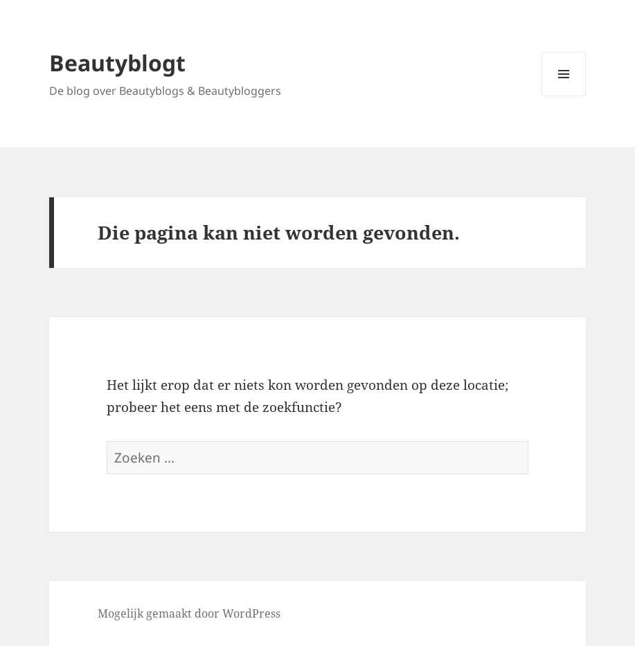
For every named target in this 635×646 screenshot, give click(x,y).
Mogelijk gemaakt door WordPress (189, 613)
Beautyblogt (117, 63)
